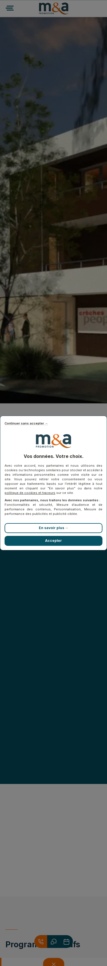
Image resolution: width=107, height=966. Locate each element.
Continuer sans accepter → (26, 423)
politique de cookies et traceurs (30, 493)
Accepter (53, 540)
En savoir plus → (53, 528)
